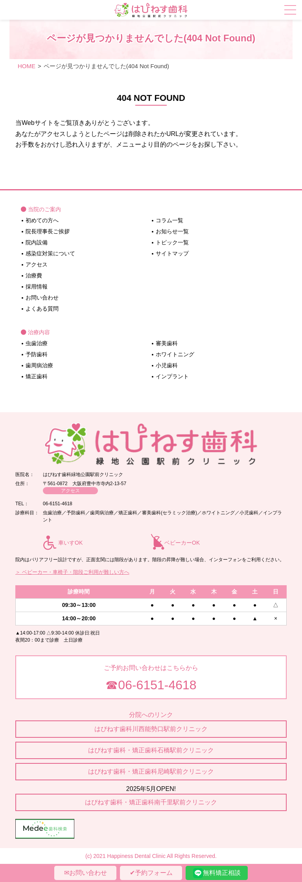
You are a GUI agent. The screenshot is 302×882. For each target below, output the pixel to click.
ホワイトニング (175, 354)
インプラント (172, 376)
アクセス (37, 264)
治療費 (34, 275)
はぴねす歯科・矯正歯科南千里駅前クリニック (151, 802)
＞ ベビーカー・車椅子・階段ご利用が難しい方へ (72, 572)
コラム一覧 (169, 220)
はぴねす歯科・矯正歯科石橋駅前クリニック (151, 750)
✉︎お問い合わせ (85, 872)
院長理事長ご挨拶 (48, 231)
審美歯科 (167, 343)
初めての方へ (42, 220)
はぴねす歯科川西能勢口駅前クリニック (151, 729)
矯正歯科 (37, 376)
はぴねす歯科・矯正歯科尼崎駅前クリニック (151, 771)
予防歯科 (37, 354)
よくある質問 (42, 308)
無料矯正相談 (217, 873)
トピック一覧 (172, 242)
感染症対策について (50, 253)
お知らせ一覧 (172, 231)
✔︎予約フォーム (151, 872)
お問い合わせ (42, 297)
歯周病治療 (39, 365)
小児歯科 (167, 365)
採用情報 (37, 286)
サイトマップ (172, 253)
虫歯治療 (37, 343)
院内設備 (37, 242)
